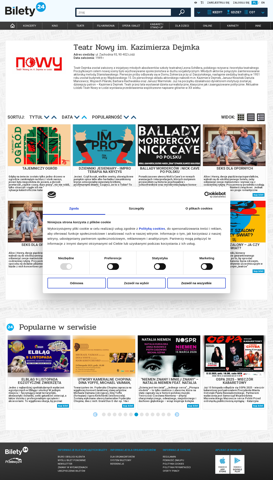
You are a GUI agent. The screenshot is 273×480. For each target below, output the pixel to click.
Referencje (117, 464)
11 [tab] (158, 415)
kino (55, 25)
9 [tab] (147, 415)
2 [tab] (109, 415)
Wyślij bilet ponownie (72, 460)
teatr (80, 25)
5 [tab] (126, 415)
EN (263, 2)
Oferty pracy (171, 471)
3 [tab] (115, 415)
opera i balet (131, 25)
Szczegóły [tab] (136, 208)
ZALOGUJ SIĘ (241, 2)
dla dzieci (182, 25)
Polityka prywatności (177, 467)
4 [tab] (120, 415)
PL (254, 2)
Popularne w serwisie (57, 327)
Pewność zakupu (173, 460)
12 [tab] (164, 415)
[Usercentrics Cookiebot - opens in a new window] (207, 195)
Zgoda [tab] (74, 208)
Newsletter (65, 464)
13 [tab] (169, 415)
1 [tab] (104, 415)
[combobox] (123, 12)
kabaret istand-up (156, 26)
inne (258, 25)
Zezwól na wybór (136, 283)
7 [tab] (136, 415)
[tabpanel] (39, 372)
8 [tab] (142, 415)
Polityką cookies (152, 228)
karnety (233, 25)
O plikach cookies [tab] (198, 208)
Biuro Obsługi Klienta (71, 456)
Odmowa (76, 283)
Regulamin (169, 456)
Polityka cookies (173, 464)
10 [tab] (153, 415)
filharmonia (106, 25)
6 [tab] (131, 415)
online (207, 25)
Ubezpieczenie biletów (71, 471)
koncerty (29, 25)
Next (177, 414)
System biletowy (120, 460)
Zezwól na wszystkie (196, 283)
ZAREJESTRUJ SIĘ (218, 2)
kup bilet (258, 194)
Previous (95, 414)
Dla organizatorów (122, 456)
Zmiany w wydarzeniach (73, 467)
